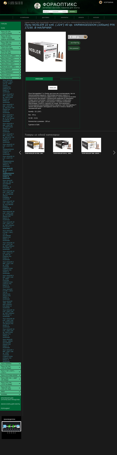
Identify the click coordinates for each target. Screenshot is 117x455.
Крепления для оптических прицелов (10, 398)
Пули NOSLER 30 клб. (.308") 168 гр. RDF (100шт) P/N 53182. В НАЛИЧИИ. (8, 313)
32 (9, 432)
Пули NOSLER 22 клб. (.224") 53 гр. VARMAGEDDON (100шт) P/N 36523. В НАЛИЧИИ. (8, 161)
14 (8, 429)
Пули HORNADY (7, 72)
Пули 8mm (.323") (7, 64)
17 (14, 429)
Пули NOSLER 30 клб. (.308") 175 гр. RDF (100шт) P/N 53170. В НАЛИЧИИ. (8, 225)
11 (3, 429)
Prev (4, 426)
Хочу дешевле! (74, 48)
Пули (37, 22)
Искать (72, 11)
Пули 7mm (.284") (7, 61)
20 (19, 429)
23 (6, 431)
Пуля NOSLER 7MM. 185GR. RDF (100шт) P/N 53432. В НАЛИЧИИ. (7, 305)
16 (12, 429)
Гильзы (4, 24)
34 (13, 432)
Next (18, 426)
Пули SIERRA (6, 363)
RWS (3, 391)
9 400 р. (74, 36)
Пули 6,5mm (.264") (8, 56)
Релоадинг (5, 408)
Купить (75, 43)
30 (19, 431)
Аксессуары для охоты (10, 404)
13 (6, 429)
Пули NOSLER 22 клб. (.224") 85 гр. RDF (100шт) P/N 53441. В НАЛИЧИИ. (8, 246)
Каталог (32, 22)
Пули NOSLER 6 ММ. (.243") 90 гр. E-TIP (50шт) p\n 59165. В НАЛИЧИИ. (8, 118)
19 (17, 429)
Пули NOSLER (44, 22)
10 (19, 427)
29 (17, 431)
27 (14, 431)
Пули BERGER (6, 69)
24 (8, 431)
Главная (27, 22)
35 (15, 432)
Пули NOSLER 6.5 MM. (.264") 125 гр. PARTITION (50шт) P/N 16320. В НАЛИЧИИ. (8, 294)
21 (3, 431)
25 (10, 431)
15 (10, 429)
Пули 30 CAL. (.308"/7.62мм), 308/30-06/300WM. (8, 37)
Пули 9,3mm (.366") (8, 67)
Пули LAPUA (6, 75)
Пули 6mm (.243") (7, 58)
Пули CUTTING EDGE (9, 375)
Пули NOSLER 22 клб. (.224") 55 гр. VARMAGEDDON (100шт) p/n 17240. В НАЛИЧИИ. (8, 149)
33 (11, 432)
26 (12, 431)
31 (7, 432)
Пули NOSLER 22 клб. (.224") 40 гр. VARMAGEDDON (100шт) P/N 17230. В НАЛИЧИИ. (8, 173)
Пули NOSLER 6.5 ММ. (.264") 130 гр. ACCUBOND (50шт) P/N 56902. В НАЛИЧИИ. (8, 235)
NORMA (4, 394)
